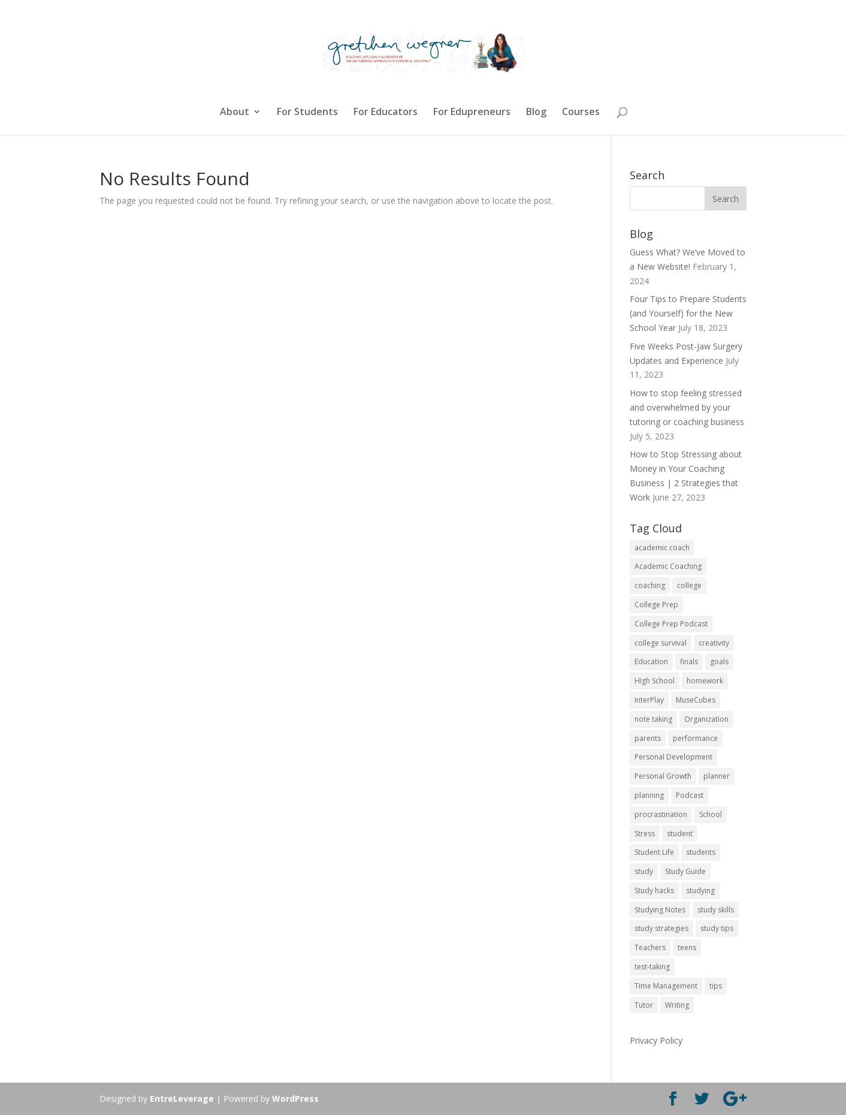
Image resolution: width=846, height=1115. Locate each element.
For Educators (385, 112)
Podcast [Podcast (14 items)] (689, 795)
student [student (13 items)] (680, 833)
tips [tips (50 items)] (715, 986)
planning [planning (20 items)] (649, 795)
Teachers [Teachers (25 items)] (650, 947)
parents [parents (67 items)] (647, 738)
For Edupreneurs (471, 112)
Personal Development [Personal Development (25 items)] (673, 757)
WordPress (295, 1098)
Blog (536, 112)
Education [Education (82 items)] (651, 661)
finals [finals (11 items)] (689, 661)
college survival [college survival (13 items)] (660, 643)
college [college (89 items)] (689, 585)
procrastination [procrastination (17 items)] (660, 814)
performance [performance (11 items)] (695, 738)
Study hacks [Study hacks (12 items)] (654, 890)
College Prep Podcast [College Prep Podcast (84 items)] (671, 624)
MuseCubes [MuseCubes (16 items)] (695, 700)
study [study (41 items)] (643, 871)
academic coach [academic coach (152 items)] (662, 548)
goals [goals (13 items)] (719, 661)
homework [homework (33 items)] (705, 681)
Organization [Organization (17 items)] (706, 719)
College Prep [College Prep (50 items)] (656, 604)
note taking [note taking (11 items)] (653, 719)
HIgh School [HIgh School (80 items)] (654, 681)
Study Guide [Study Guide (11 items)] (685, 871)
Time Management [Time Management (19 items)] (665, 986)
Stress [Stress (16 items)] (644, 833)
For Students (307, 112)
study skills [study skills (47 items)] (715, 910)
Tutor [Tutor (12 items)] (643, 1005)
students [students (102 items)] (700, 852)
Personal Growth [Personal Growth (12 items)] (662, 776)
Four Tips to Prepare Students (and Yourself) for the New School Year (688, 313)
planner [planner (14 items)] (716, 776)
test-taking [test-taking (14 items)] (652, 967)
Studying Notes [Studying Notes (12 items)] (659, 910)
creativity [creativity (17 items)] (714, 643)
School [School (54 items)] (710, 814)
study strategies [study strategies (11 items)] (661, 928)
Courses (581, 112)
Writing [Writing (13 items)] (677, 1005)
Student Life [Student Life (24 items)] (654, 852)
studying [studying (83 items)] (700, 890)
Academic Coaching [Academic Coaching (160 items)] (668, 566)
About (234, 112)
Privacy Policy (656, 1040)
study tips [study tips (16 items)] (716, 928)
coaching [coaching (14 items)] (649, 585)
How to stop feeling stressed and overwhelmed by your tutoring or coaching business (687, 407)
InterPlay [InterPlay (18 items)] (649, 700)
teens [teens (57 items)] (687, 947)
